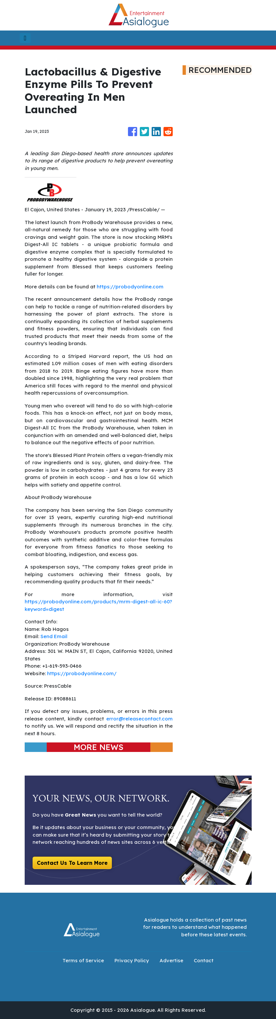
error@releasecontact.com (139, 719)
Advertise (171, 960)
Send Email (53, 636)
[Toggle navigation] (25, 38)
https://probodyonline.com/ (81, 673)
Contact (203, 960)
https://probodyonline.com (130, 286)
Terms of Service (83, 960)
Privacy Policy (131, 960)
